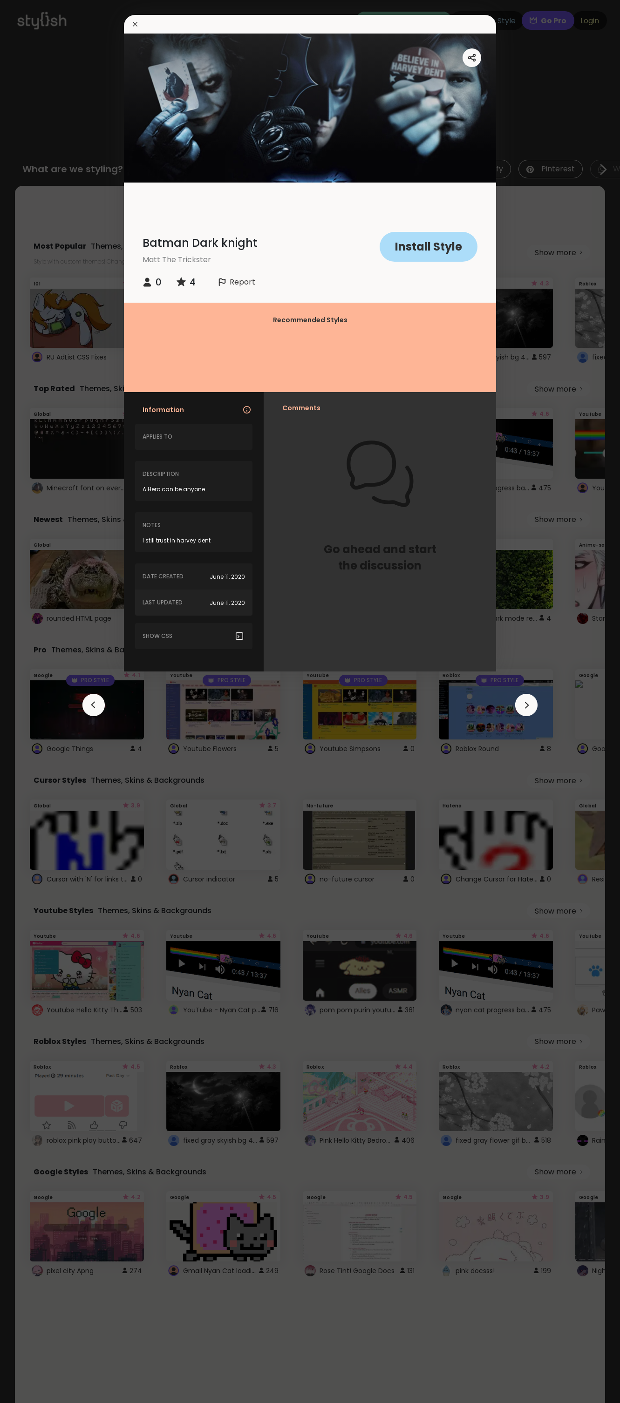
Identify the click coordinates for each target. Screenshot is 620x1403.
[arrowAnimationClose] (93, 705)
